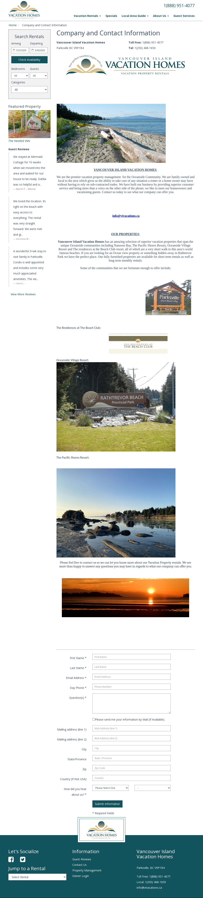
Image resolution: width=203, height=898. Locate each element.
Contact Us (79, 865)
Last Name (78, 668)
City (84, 749)
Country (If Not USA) (73, 779)
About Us (161, 16)
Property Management (87, 870)
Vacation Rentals (87, 16)
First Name (78, 658)
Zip (84, 769)
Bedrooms (18, 69)
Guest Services (184, 16)
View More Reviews (23, 294)
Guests (34, 69)
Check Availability (29, 60)
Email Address (76, 678)
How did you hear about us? (75, 791)
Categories (18, 82)
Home (13, 25)
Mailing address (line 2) (71, 739)
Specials (111, 16)
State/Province (77, 759)
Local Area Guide (135, 16)
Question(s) (77, 698)
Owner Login (80, 876)
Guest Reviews (81, 859)
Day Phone (78, 688)
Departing (36, 43)
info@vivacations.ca (149, 887)
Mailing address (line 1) (71, 729)
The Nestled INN (19, 141)
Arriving (16, 43)
